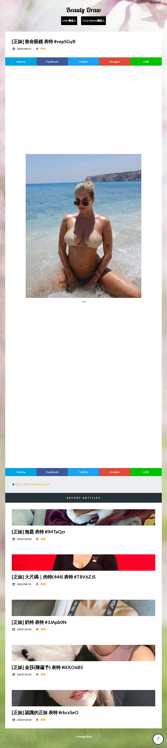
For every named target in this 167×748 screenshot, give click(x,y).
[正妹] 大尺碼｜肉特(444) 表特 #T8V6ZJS (53, 576)
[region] (83, 107)
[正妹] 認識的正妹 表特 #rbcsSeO (45, 712)
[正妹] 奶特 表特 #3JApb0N (39, 622)
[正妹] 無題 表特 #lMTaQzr (38, 531)
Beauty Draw (83, 10)
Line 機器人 (69, 20)
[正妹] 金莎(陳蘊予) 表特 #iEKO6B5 (47, 667)
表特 (43, 48)
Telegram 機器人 (93, 20)
